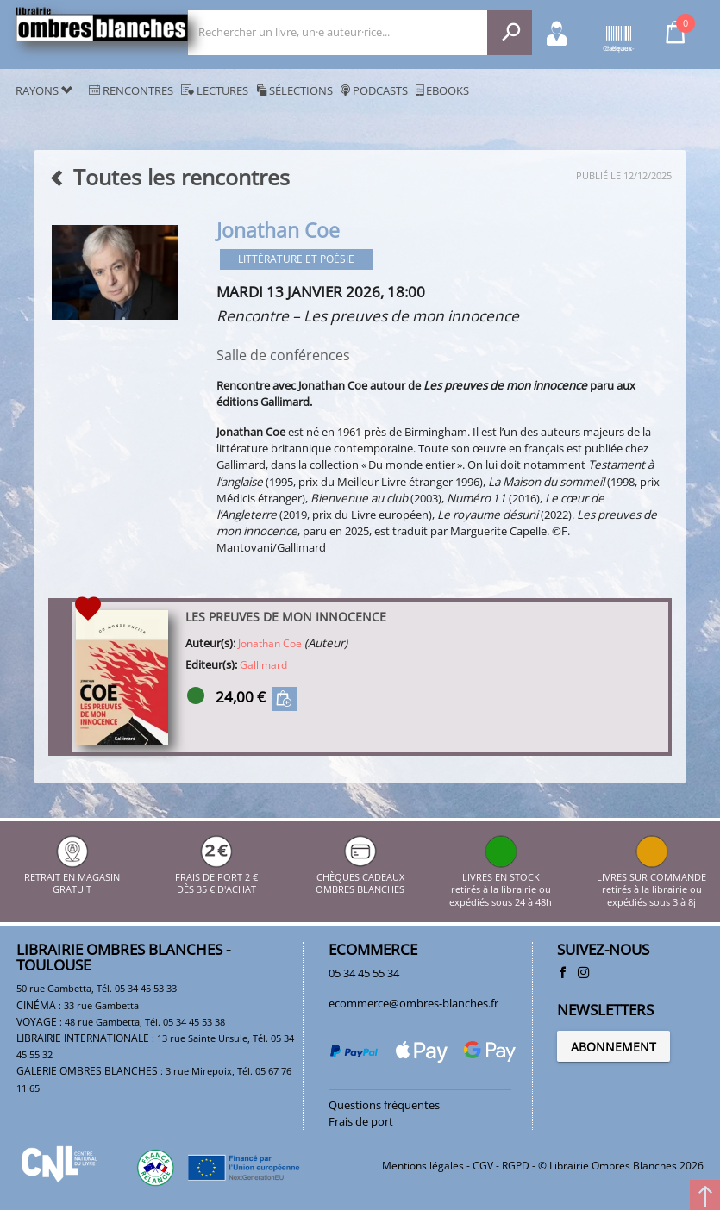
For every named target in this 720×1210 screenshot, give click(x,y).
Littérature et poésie (296, 259)
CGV (483, 1165)
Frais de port (361, 1121)
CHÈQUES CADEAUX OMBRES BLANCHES (360, 876)
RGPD (515, 1165)
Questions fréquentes (384, 1105)
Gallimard (263, 665)
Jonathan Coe (270, 643)
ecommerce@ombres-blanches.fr (413, 1003)
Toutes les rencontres (169, 177)
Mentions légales (423, 1165)
